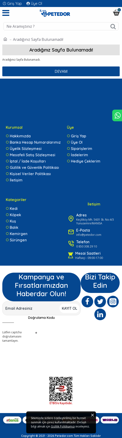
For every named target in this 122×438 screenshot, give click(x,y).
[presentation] (34, 352)
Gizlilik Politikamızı (63, 426)
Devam (61, 71)
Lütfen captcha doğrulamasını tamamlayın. (12, 336)
